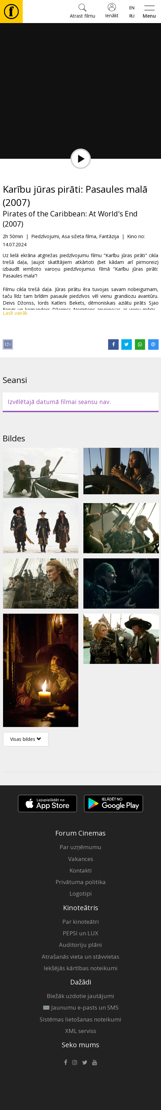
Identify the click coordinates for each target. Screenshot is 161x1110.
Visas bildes (25, 739)
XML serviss (80, 1031)
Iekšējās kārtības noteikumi (81, 968)
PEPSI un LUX (80, 933)
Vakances (80, 859)
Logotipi (80, 893)
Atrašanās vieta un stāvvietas (80, 956)
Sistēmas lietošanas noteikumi (80, 1019)
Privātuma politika (81, 882)
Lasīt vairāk (15, 313)
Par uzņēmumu (80, 847)
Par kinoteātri (80, 921)
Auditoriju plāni (80, 945)
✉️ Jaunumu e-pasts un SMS (81, 1007)
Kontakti (80, 870)
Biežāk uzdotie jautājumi (80, 996)
